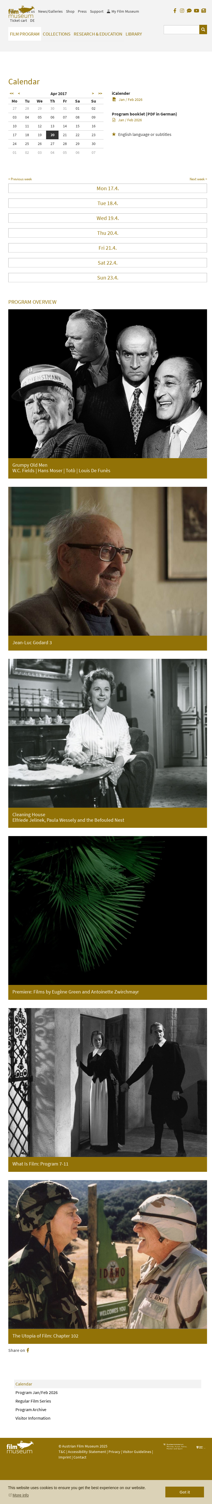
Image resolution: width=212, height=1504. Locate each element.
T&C (62, 1451)
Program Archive (30, 1409)
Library (134, 34)
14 (65, 125)
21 (65, 134)
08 (78, 117)
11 (27, 125)
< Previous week (20, 179)
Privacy (114, 1451)
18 (27, 134)
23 (94, 134)
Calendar (23, 1384)
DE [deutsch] (32, 20)
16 (94, 125)
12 (40, 125)
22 (78, 134)
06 (52, 117)
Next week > (198, 179)
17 (15, 134)
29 (40, 108)
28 (27, 108)
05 (40, 117)
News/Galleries (50, 11)
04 (27, 117)
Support (97, 11)
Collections (56, 34)
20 (52, 134)
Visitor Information (33, 1418)
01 (78, 108)
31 (65, 108)
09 (94, 117)
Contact (79, 1457)
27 (15, 108)
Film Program (24, 34)
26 (40, 143)
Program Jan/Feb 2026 (36, 1392)
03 (15, 117)
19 (40, 134)
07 (65, 117)
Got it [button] (184, 1492)
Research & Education (98, 34)
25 (27, 143)
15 (78, 125)
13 (52, 125)
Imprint (65, 1457)
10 (15, 125)
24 (15, 143)
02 (94, 108)
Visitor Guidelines (137, 1451)
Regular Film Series (33, 1401)
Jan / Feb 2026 (127, 99)
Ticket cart (18, 20)
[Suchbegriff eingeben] (182, 29)
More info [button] (21, 1495)
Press (82, 11)
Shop (70, 11)
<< (12, 93)
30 (52, 108)
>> (100, 93)
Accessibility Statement (87, 1451)
